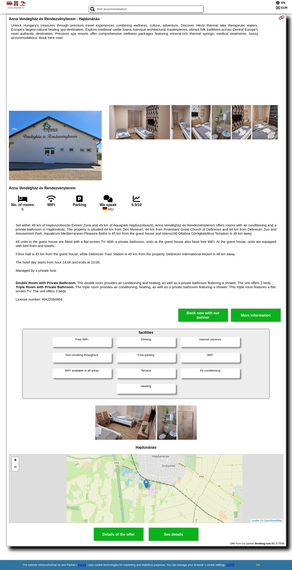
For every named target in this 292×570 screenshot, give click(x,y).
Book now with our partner (203, 315)
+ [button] (15, 460)
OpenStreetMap (273, 520)
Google (81, 565)
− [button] (15, 467)
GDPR (231, 565)
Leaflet (255, 520)
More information (256, 315)
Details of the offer (118, 534)
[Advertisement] (58, 76)
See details (173, 534)
